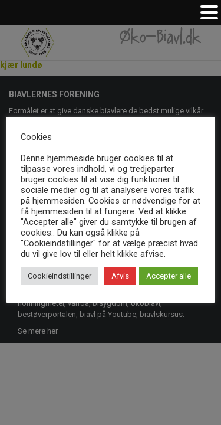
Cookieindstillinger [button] (59, 276)
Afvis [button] (120, 276)
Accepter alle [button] (168, 276)
